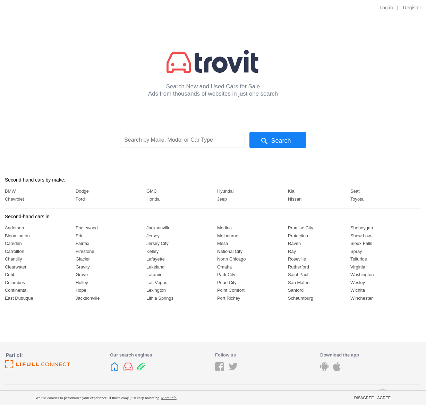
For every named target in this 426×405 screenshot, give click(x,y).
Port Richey (228, 298)
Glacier (83, 259)
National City (229, 251)
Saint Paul (298, 274)
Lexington (156, 290)
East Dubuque (19, 298)
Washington (362, 274)
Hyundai (225, 191)
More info (169, 398)
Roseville (297, 259)
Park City (226, 274)
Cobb (10, 274)
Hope (81, 290)
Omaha (224, 267)
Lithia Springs (159, 298)
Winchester (361, 298)
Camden (13, 243)
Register (412, 7)
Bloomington (17, 235)
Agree (384, 398)
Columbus (15, 282)
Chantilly (13, 259)
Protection (298, 235)
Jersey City (157, 243)
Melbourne (227, 235)
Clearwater (15, 267)
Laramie (154, 274)
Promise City (300, 227)
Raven (294, 243)
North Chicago (231, 259)
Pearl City (227, 282)
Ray (292, 251)
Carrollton (14, 251)
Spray (356, 251)
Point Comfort (231, 290)
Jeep (222, 199)
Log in (386, 7)
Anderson (14, 227)
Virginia (357, 267)
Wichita (357, 290)
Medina (224, 227)
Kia (291, 191)
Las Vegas (156, 282)
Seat (355, 191)
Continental (16, 290)
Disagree (364, 398)
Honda (153, 199)
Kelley (152, 251)
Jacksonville (88, 298)
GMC (151, 191)
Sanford (296, 290)
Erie (80, 235)
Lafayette (155, 259)
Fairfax (82, 243)
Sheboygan (361, 227)
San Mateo (298, 282)
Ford (80, 199)
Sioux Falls (361, 243)
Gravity (83, 267)
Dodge (82, 191)
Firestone (85, 251)
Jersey (153, 235)
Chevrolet (14, 199)
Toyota (357, 199)
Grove (82, 274)
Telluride (358, 259)
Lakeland (155, 267)
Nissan (294, 199)
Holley (82, 282)
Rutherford (298, 267)
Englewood (87, 227)
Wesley (357, 282)
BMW (10, 191)
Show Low (360, 235)
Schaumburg (300, 298)
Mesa (222, 243)
